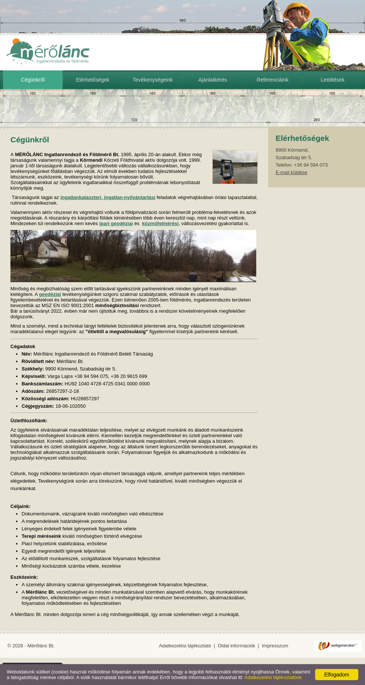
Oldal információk (236, 645)
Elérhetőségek (93, 80)
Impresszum (275, 645)
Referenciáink (273, 80)
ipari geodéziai (116, 223)
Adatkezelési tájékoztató (185, 645)
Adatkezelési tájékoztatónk (273, 677)
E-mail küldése (291, 172)
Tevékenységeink (152, 80)
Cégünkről (33, 80)
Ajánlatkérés (212, 80)
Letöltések (333, 80)
